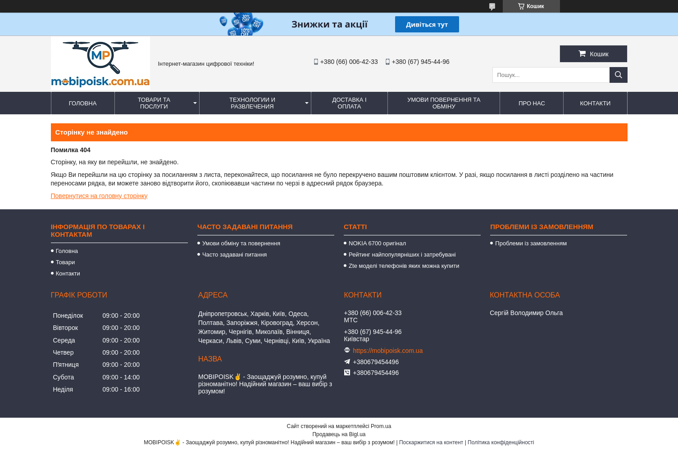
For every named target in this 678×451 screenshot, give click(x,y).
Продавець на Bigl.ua (338, 434)
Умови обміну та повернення (241, 243)
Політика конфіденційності (501, 442)
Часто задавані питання (234, 254)
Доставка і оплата (349, 103)
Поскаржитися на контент (431, 442)
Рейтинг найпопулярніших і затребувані (402, 254)
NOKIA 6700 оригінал (377, 243)
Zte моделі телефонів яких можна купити (404, 265)
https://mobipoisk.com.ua (388, 350)
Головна (83, 103)
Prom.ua (381, 426)
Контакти (595, 103)
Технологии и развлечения (252, 103)
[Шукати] (619, 75)
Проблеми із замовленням (531, 243)
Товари (65, 262)
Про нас (532, 103)
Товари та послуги (154, 103)
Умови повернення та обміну (443, 103)
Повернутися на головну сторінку (99, 195)
